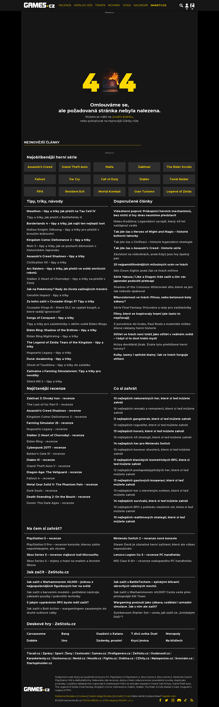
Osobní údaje (95, 696)
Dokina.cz (126, 658)
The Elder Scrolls (179, 167)
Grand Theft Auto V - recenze (48, 466)
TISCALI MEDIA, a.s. (92, 700)
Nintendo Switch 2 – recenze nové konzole (145, 538)
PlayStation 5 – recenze (44, 538)
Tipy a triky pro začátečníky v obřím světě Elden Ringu (67, 324)
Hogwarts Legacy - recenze (47, 429)
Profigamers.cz (119, 653)
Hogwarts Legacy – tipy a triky (49, 352)
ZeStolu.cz (141, 653)
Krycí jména (140, 640)
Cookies (82, 696)
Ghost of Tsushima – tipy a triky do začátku (58, 365)
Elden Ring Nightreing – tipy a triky (52, 336)
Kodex (109, 696)
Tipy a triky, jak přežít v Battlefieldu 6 (54, 217)
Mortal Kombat (109, 191)
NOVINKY (114, 5)
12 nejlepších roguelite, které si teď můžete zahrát (151, 425)
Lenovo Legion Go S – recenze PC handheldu (147, 554)
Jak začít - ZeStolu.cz (48, 572)
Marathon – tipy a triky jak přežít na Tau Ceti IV (61, 211)
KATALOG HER (83, 5)
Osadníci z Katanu (109, 633)
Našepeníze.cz (162, 658)
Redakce (71, 696)
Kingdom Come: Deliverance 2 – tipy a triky (59, 240)
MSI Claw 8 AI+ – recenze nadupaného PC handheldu (153, 561)
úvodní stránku (122, 116)
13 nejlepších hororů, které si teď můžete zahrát (149, 431)
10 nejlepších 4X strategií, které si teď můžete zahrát (152, 437)
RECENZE (65, 5)
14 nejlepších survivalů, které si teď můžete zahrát (151, 501)
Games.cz (99, 653)
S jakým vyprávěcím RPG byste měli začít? (58, 602)
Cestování (82, 653)
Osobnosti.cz (160, 653)
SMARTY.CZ (158, 5)
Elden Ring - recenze (42, 441)
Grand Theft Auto (75, 167)
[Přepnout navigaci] (187, 5)
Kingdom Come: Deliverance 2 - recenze (57, 416)
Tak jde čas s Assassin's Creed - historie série (147, 248)
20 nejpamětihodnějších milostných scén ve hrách (151, 264)
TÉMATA (100, 5)
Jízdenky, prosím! (109, 640)
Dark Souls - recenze (42, 490)
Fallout (40, 179)
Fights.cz (110, 658)
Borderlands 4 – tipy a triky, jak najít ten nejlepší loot (66, 223)
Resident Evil (74, 191)
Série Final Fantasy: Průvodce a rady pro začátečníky (152, 307)
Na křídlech (174, 640)
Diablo (144, 179)
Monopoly (173, 633)
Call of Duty (109, 179)
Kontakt (118, 696)
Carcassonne (36, 633)
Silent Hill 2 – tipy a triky (44, 381)
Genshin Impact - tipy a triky (48, 295)
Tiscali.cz (33, 653)
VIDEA (127, 5)
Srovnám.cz (183, 658)
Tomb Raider (179, 179)
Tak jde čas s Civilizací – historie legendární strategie (153, 242)
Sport (59, 653)
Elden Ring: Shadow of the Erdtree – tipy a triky (62, 330)
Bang (65, 633)
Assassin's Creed (40, 167)
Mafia (109, 167)
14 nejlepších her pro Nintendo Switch (142, 443)
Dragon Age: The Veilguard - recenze (54, 472)
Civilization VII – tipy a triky (47, 262)
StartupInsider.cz (39, 663)
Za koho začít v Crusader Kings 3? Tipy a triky (60, 301)
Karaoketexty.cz (38, 658)
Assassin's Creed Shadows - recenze (54, 410)
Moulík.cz (94, 658)
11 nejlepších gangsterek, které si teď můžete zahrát (152, 419)
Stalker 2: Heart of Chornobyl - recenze (55, 435)
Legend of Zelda (179, 191)
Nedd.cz (79, 658)
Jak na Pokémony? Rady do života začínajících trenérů (67, 289)
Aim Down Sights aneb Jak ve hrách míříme (146, 270)
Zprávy (48, 653)
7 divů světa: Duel (144, 633)
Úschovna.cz (61, 658)
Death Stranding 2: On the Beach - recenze (58, 496)
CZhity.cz (142, 658)
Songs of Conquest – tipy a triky (50, 317)
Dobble (32, 640)
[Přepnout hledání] (181, 5)
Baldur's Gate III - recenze (46, 453)
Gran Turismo (144, 191)
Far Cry (74, 179)
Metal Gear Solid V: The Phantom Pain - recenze (62, 484)
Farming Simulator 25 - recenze (50, 423)
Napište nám (169, 696)
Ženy (69, 653)
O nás (127, 696)
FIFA (40, 191)
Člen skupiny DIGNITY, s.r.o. (118, 700)
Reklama (60, 696)
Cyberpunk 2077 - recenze (46, 447)
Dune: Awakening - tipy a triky (49, 359)
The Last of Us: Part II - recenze (50, 404)
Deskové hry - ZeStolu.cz (51, 624)
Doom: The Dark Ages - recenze (50, 503)
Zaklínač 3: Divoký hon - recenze (51, 398)
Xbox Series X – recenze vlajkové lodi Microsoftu (62, 554)
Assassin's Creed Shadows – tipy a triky (56, 256)
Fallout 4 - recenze (41, 478)
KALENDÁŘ (141, 5)
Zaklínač (144, 167)
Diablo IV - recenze (41, 460)
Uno (64, 640)
